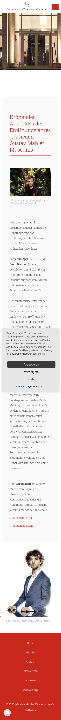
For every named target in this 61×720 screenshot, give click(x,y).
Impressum (30, 680)
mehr (31, 379)
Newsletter (30, 671)
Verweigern (31, 372)
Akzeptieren (31, 364)
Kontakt (30, 652)
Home (30, 643)
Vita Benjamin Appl (21, 517)
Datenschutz (30, 689)
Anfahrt (30, 661)
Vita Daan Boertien (21, 525)
